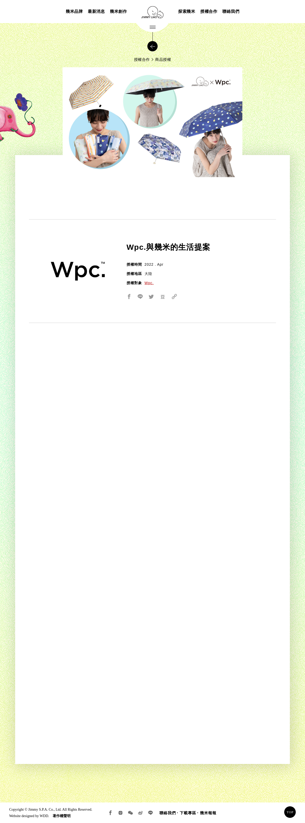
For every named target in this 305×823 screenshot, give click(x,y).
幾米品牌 (74, 11)
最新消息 (96, 11)
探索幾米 (186, 11)
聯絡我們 (230, 11)
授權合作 (208, 11)
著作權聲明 (62, 816)
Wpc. (149, 283)
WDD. (44, 816)
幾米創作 (118, 11)
